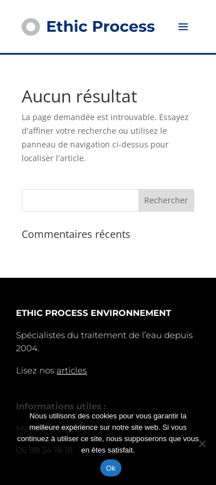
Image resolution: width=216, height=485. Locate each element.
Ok (111, 468)
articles (71, 370)
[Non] (201, 443)
